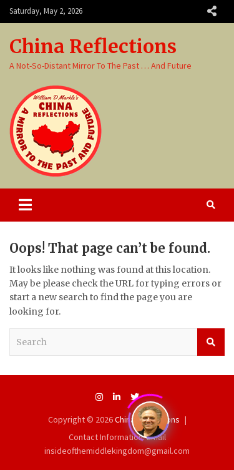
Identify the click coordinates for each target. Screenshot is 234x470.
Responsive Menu (211, 11)
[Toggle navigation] (25, 204)
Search (211, 342)
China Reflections (93, 46)
